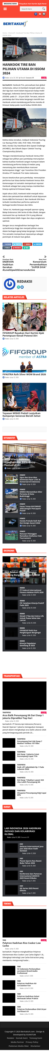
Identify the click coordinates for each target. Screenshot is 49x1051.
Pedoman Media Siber (19, 1046)
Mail (26, 248)
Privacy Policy (32, 1042)
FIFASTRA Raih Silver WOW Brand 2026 (24, 374)
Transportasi (7, 712)
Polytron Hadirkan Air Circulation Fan (27, 984)
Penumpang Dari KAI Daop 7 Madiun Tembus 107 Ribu (29, 742)
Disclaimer (35, 1046)
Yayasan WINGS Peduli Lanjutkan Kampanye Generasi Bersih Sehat (21, 414)
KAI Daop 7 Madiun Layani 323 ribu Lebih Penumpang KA (30, 781)
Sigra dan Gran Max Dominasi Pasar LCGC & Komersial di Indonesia (30, 479)
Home (5, 33)
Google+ (27, 244)
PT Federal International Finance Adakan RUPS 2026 (32, 591)
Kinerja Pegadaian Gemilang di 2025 (28, 644)
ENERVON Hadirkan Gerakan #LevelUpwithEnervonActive (11, 265)
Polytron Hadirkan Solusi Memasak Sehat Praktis (28, 997)
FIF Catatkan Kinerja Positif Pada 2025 (32, 604)
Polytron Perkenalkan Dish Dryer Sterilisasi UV (31, 1010)
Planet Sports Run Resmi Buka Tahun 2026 (30, 862)
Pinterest (17, 248)
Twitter (17, 244)
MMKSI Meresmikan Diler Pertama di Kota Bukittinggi (31, 494)
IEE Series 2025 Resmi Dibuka (29, 889)
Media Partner (17, 1042)
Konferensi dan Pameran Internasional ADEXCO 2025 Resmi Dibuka (31, 876)
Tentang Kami (35, 1038)
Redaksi (7, 78)
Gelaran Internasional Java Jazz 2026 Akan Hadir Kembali (31, 848)
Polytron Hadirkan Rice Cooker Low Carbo (22, 944)
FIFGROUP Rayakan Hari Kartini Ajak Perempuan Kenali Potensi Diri (23, 334)
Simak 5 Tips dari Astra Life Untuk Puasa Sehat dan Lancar (32, 618)
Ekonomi (22, 588)
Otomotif (11, 33)
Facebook (7, 244)
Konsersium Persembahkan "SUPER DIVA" (38, 264)
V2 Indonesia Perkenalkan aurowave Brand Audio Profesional (28, 971)
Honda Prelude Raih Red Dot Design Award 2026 (30, 522)
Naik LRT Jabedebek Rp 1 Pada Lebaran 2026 (30, 768)
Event (21, 844)
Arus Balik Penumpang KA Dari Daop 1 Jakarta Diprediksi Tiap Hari (23, 717)
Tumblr (7, 248)
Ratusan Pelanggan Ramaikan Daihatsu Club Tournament (31, 536)
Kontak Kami (22, 1038)
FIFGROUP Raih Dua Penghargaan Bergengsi (30, 631)
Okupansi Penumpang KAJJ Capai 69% (31, 794)
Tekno (4, 940)
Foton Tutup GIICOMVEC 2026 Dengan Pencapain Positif (30, 508)
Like (44, 78)
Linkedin (37, 244)
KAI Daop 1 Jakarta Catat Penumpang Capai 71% (28, 755)
